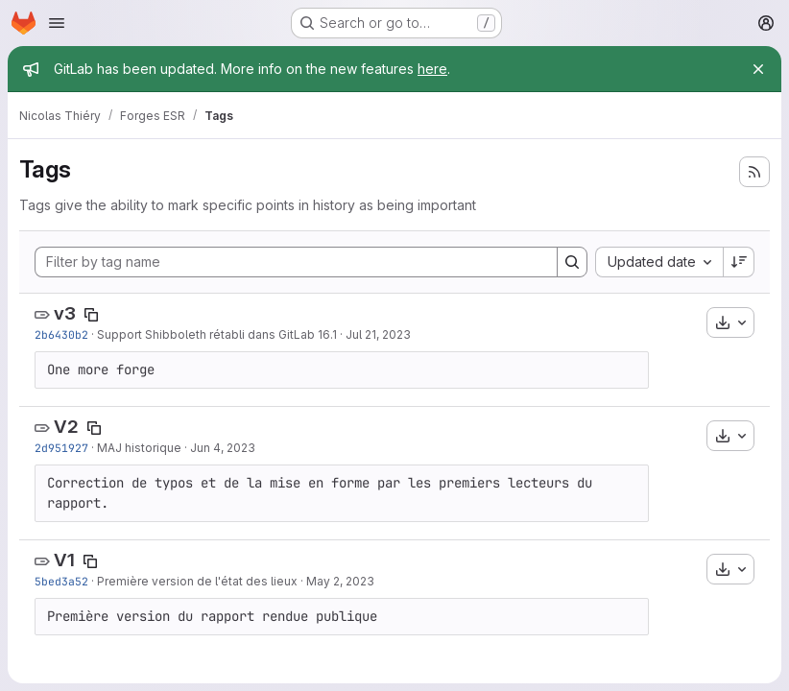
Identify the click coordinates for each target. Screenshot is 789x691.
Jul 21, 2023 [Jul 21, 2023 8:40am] (378, 334)
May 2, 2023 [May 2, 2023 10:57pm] (340, 581)
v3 (65, 313)
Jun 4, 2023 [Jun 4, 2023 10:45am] (222, 448)
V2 (66, 427)
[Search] (572, 262)
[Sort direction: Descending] (739, 262)
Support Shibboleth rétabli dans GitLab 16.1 (217, 334)
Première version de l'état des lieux (197, 581)
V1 (64, 560)
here (432, 68)
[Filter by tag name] (296, 262)
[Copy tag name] (91, 314)
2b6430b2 (61, 334)
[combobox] (659, 262)
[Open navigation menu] (56, 23)
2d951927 (61, 448)
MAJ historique (139, 448)
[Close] (758, 69)
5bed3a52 (61, 581)
